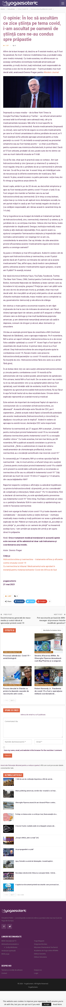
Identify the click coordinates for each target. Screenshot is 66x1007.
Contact (4, 973)
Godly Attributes (11, 947)
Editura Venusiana (40, 957)
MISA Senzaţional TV (8, 941)
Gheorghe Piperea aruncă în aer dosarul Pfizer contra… (35, 802)
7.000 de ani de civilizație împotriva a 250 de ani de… (34, 779)
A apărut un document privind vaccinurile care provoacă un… (37, 884)
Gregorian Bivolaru (40, 944)
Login (36, 973)
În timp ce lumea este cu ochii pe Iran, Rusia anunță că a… (36, 814)
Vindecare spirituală (8, 950)
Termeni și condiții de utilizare (11, 970)
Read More (57, 1004)
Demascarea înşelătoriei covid (13, 652)
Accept (46, 1004)
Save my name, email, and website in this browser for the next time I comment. (33, 750)
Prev (6, 700)
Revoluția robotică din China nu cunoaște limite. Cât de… (35, 873)
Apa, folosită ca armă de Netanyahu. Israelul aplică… (34, 861)
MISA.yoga (5, 954)
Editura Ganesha (40, 954)
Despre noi (38, 970)
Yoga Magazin (39, 941)
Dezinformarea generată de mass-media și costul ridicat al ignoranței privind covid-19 (16, 620)
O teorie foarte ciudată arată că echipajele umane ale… (35, 826)
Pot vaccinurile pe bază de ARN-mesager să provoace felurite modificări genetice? (51, 620)
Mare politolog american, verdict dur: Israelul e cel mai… (36, 791)
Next (13, 700)
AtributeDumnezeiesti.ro (10, 944)
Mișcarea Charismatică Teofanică (46, 947)
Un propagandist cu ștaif (24, 849)
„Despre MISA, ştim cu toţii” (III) (27, 838)
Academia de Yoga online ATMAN (46, 950)
